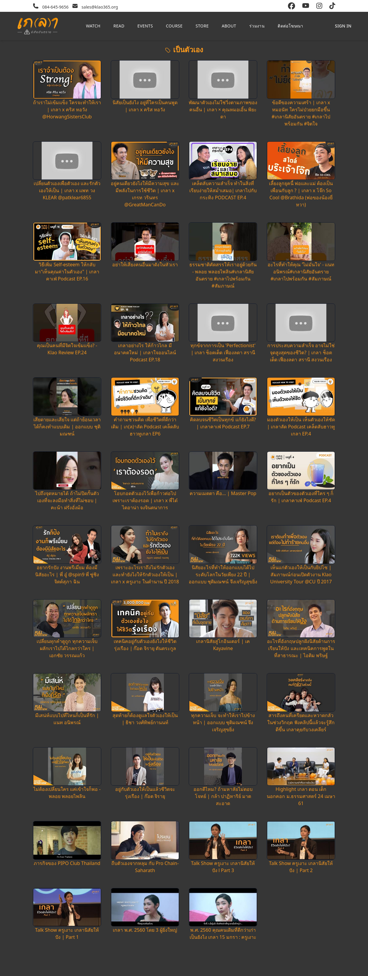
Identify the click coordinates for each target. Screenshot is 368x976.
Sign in (343, 26)
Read (118, 26)
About (229, 26)
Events (145, 26)
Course (174, 26)
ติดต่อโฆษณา (290, 26)
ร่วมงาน (257, 26)
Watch (93, 26)
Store (202, 26)
